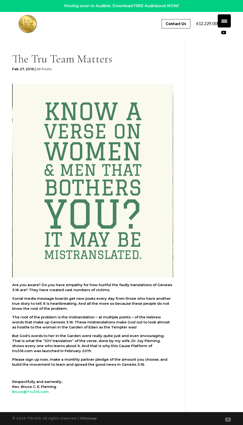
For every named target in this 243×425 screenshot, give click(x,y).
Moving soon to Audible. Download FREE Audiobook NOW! (121, 6)
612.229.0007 (203, 31)
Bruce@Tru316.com (30, 391)
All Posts (44, 69)
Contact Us (206, 23)
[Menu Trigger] (224, 20)
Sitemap (88, 418)
